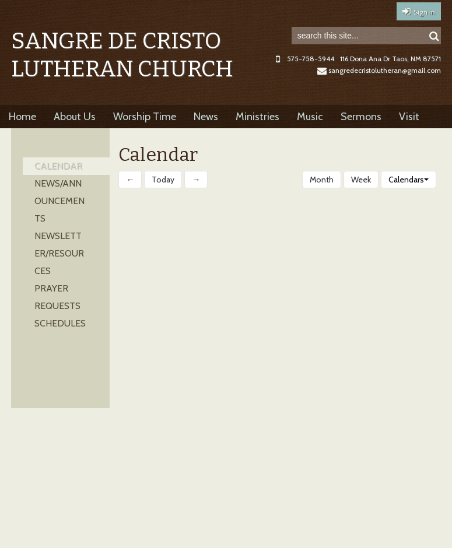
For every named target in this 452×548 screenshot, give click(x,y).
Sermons (361, 116)
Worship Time (144, 116)
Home (22, 116)
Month (322, 179)
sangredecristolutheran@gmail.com (379, 70)
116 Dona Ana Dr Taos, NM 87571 (390, 58)
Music (310, 116)
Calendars (408, 179)
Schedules (60, 323)
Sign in (424, 12)
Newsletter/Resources (59, 253)
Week (361, 179)
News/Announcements (59, 201)
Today (163, 179)
